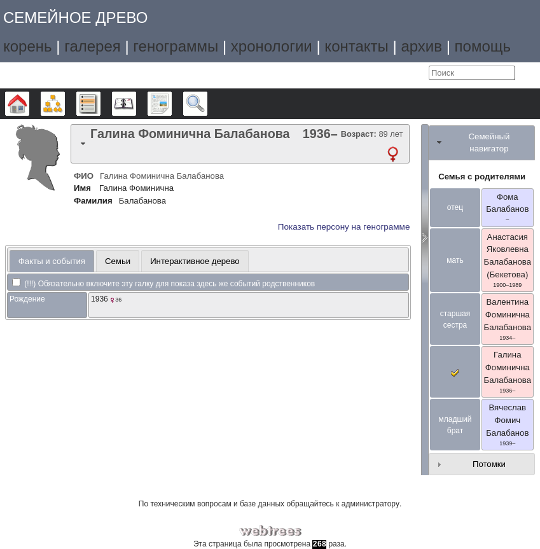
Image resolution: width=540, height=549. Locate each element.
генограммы (175, 46)
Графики (65, 103)
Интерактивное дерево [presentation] (195, 261)
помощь (483, 46)
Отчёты (171, 103)
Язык (390, 73)
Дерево (29, 103)
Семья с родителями (481, 176)
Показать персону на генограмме (344, 227)
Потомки (489, 464)
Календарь (136, 103)
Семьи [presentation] (117, 261)
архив (421, 46)
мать (455, 260)
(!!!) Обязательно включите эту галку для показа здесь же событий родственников (163, 283)
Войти (416, 73)
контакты (356, 46)
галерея (92, 46)
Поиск (207, 103)
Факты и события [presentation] (51, 261)
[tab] (240, 143)
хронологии (271, 46)
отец (455, 207)
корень (27, 46)
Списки (100, 103)
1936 (99, 299)
